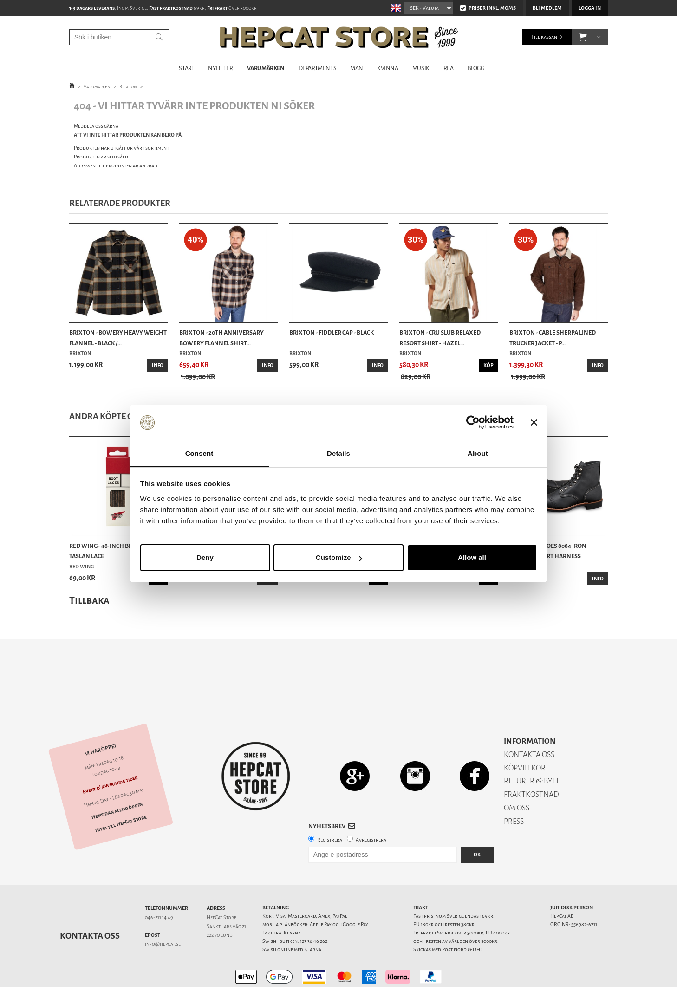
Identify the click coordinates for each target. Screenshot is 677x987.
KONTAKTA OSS (529, 722)
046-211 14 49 (159, 885)
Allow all (472, 557)
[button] (583, 37)
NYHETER (220, 68)
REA (448, 68)
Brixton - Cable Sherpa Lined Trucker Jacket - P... (552, 338)
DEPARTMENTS (318, 68)
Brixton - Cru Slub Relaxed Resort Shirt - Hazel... (440, 338)
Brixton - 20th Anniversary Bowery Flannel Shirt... (221, 338)
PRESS (514, 789)
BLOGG (476, 68)
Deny (205, 557)
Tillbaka (89, 600)
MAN (356, 68)
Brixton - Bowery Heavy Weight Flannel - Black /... (118, 338)
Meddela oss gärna (96, 126)
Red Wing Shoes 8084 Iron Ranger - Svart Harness (547, 551)
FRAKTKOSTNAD (531, 762)
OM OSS (516, 775)
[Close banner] (534, 423)
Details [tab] (338, 453)
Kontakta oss (90, 903)
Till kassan (544, 36)
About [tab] (478, 453)
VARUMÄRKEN (266, 68)
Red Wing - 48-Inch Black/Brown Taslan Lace (117, 551)
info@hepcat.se (163, 911)
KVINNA (387, 68)
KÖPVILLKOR (525, 735)
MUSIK (421, 68)
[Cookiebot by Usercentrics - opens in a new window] (473, 423)
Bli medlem (547, 8)
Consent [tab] (199, 453)
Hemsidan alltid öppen (117, 778)
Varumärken (97, 87)
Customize (339, 557)
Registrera (329, 807)
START (186, 68)
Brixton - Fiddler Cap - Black (331, 332)
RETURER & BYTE (532, 748)
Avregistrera (371, 807)
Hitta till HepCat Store (120, 791)
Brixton (128, 87)
